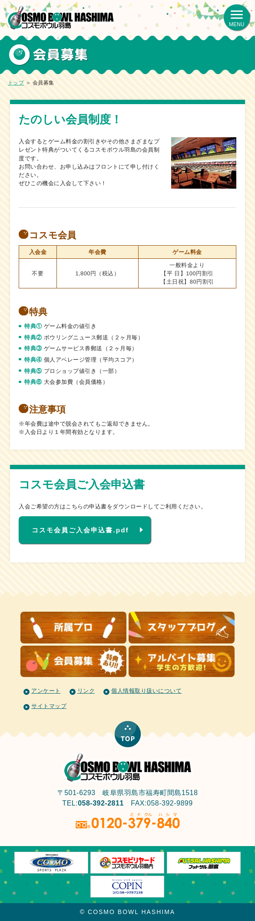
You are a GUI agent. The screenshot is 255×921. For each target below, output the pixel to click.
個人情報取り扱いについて (146, 690)
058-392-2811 (101, 803)
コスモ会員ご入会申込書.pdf (80, 530)
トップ (16, 83)
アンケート (46, 690)
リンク (86, 690)
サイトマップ (48, 706)
